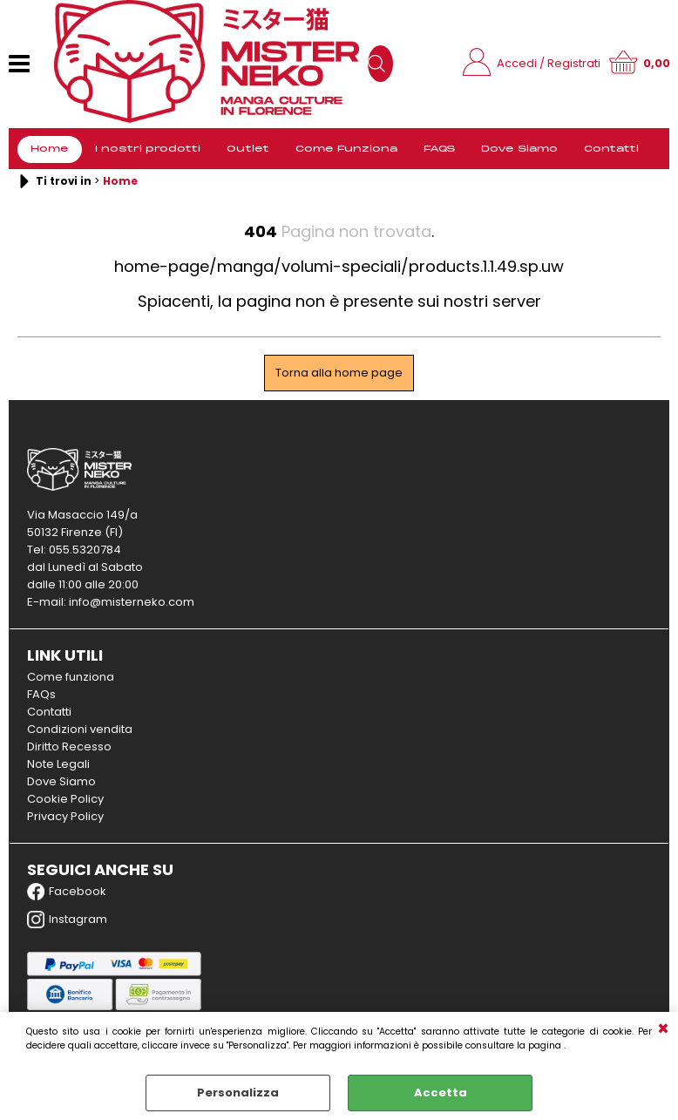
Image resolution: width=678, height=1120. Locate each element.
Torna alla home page (339, 372)
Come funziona (70, 677)
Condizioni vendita (79, 729)
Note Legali (58, 764)
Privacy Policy (65, 816)
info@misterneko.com (131, 602)
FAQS (439, 149)
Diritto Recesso (69, 746)
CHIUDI (663, 1029)
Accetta (440, 1092)
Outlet (248, 149)
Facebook (66, 891)
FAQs (41, 694)
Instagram (67, 919)
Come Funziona (346, 149)
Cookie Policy (65, 799)
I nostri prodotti (147, 149)
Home (50, 149)
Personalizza (238, 1092)
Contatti (611, 149)
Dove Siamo (519, 149)
